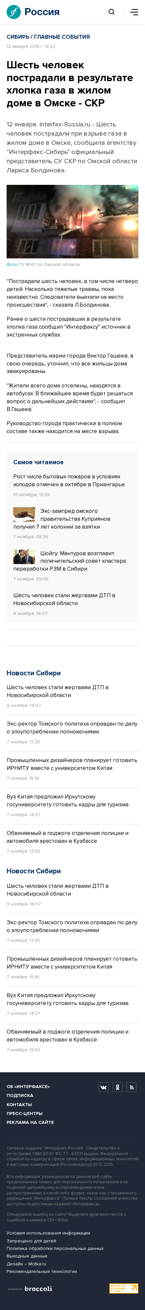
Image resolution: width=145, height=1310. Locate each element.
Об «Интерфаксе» (28, 1086)
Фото (12, 264)
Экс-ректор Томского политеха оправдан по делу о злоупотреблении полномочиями (72, 727)
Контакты (19, 1104)
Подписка (20, 1095)
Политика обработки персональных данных (55, 1248)
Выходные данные (27, 1256)
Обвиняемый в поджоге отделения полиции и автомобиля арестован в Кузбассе (67, 837)
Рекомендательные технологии (42, 1271)
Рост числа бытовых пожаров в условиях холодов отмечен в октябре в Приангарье (69, 480)
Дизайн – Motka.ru (26, 1264)
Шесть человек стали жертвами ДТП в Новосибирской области (64, 599)
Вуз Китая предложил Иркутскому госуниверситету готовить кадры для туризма (67, 800)
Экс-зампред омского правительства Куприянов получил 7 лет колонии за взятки (61, 518)
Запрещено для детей (31, 1241)
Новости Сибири (34, 673)
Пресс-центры (25, 1113)
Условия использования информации (48, 1233)
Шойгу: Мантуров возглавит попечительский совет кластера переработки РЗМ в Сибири (69, 561)
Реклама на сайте (30, 1122)
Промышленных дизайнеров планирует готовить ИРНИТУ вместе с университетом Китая (72, 764)
